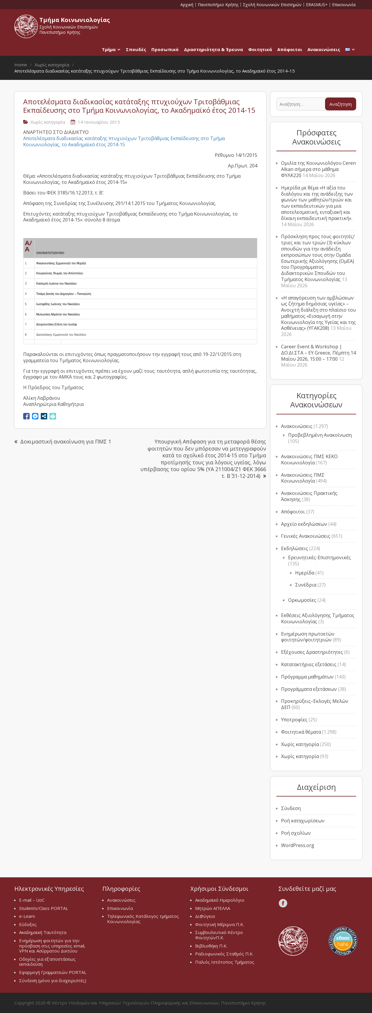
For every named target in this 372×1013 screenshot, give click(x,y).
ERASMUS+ (317, 5)
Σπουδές (136, 49)
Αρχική (186, 5)
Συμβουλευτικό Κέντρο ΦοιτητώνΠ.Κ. (219, 934)
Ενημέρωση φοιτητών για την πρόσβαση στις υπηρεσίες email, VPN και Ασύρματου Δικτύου (52, 946)
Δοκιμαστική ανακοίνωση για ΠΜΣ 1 (65, 441)
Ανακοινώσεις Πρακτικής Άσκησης (309, 496)
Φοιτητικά (260, 49)
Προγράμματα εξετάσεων (309, 689)
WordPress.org (297, 845)
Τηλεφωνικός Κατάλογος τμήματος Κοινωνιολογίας (143, 918)
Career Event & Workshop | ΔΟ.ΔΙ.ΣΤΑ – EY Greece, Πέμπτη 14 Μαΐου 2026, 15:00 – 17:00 (318, 352)
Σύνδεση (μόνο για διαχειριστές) (52, 980)
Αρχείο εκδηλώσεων (304, 524)
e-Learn (27, 916)
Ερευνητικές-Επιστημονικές (319, 557)
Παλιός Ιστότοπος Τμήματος (224, 962)
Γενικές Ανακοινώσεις (305, 536)
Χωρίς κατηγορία (48, 122)
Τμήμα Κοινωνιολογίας (74, 20)
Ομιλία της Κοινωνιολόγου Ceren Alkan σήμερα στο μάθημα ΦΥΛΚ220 (318, 169)
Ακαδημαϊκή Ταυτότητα (42, 932)
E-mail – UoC (32, 900)
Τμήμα (109, 49)
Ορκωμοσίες (302, 600)
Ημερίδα (304, 573)
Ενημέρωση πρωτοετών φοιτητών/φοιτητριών (307, 637)
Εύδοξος (28, 924)
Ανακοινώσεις (323, 49)
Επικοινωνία (344, 5)
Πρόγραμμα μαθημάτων (307, 676)
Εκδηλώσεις (294, 548)
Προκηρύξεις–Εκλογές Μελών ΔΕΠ (314, 704)
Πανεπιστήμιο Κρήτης (218, 5)
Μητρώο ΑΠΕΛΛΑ (212, 908)
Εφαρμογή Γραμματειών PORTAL (52, 972)
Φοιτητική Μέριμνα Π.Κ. (219, 924)
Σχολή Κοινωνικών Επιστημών (272, 5)
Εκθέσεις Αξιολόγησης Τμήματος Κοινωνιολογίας (317, 618)
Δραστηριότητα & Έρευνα (213, 49)
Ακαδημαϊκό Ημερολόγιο (219, 900)
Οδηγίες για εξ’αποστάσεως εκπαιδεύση (47, 961)
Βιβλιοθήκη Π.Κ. (211, 946)
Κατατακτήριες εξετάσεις (309, 664)
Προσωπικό (165, 49)
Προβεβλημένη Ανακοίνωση (320, 435)
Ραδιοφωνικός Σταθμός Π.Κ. (224, 954)
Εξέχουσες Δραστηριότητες (312, 652)
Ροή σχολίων (296, 833)
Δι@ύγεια (205, 916)
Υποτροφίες (294, 719)
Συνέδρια (305, 585)
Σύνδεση (291, 808)
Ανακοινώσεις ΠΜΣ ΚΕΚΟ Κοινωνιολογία (309, 459)
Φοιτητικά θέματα (301, 732)
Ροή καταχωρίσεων (302, 820)
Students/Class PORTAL (43, 908)
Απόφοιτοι (289, 49)
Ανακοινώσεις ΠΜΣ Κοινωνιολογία (302, 478)
